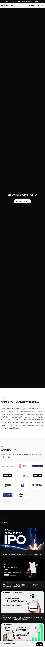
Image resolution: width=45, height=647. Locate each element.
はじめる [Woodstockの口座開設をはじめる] (39, 644)
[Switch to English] (32, 5)
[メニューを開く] (42, 5)
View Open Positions (22, 201)
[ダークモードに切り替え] (38, 5)
